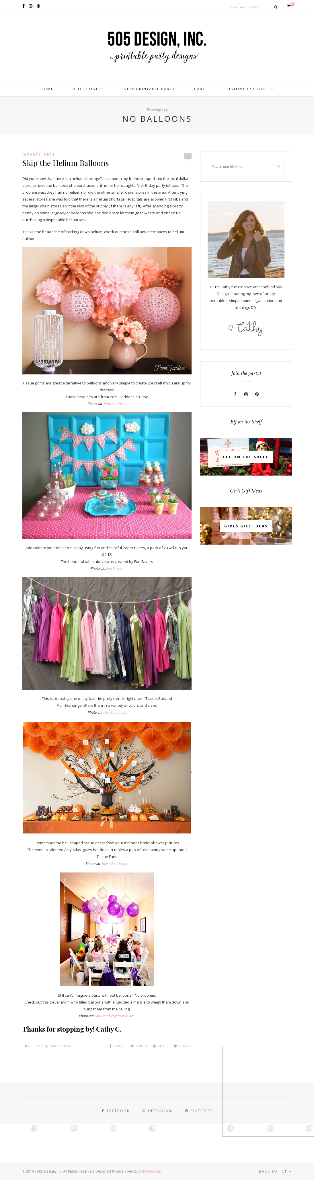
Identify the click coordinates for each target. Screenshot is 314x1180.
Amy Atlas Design (114, 863)
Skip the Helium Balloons (65, 163)
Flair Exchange (114, 712)
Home (47, 88)
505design (60, 1046)
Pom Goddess (115, 403)
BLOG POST (85, 88)
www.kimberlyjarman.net (114, 1015)
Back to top (275, 1171)
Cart (199, 88)
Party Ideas (41, 154)
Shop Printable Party (148, 88)
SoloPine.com (150, 1171)
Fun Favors (114, 568)
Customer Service (246, 88)
